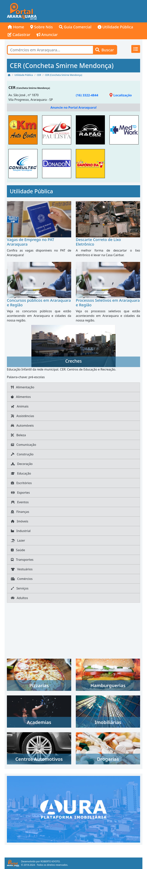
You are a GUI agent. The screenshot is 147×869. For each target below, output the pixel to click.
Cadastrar (19, 34)
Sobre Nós (41, 27)
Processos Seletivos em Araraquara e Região (108, 302)
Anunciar (47, 34)
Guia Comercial (75, 27)
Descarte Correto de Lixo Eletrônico (98, 242)
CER (12, 87)
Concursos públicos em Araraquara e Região (39, 302)
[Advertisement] (90, 11)
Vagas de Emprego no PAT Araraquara (30, 242)
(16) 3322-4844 (87, 95)
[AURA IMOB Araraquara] (73, 809)
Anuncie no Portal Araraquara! (73, 107)
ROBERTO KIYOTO (50, 861)
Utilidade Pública (115, 27)
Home (16, 27)
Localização (120, 95)
